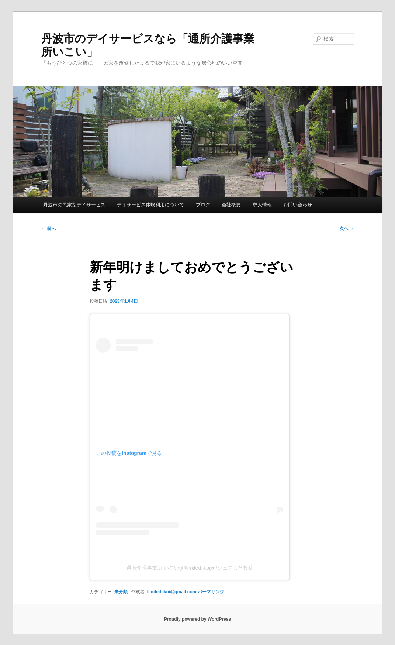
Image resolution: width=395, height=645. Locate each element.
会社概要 (231, 204)
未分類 (121, 591)
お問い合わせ (297, 204)
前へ (48, 228)
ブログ (203, 204)
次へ (346, 228)
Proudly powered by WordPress (197, 619)
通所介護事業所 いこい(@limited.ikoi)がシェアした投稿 (189, 568)
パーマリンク (211, 591)
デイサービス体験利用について (150, 204)
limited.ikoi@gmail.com (172, 591)
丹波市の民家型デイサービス (74, 204)
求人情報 (262, 204)
